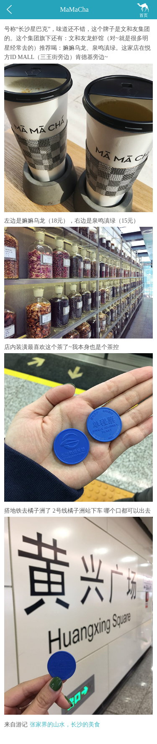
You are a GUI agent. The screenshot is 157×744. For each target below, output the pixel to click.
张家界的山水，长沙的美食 (65, 724)
